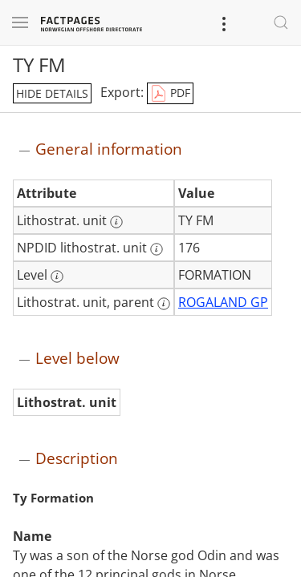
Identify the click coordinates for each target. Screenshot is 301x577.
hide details (52, 93)
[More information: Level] (57, 276)
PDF (170, 94)
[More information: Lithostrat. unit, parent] (163, 303)
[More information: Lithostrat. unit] (116, 222)
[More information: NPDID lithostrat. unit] (156, 249)
